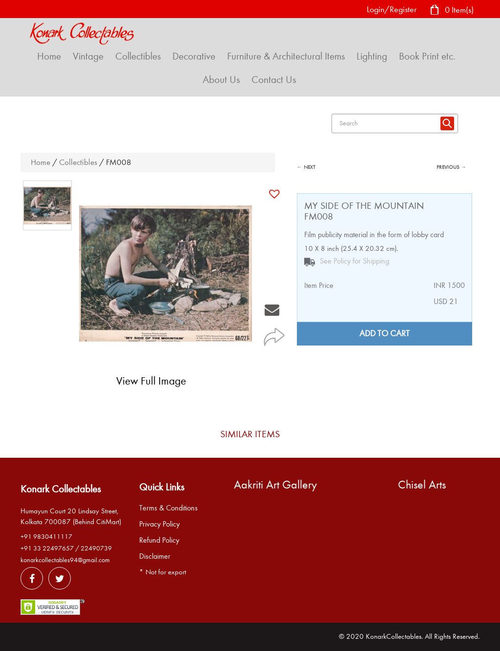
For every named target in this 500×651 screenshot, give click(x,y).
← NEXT (306, 167)
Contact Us (273, 79)
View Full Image (151, 380)
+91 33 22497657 (47, 548)
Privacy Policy (159, 524)
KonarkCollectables (393, 636)
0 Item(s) (452, 10)
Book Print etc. (427, 56)
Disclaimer (154, 556)
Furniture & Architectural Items (286, 56)
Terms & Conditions (168, 508)
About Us (221, 79)
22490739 (96, 548)
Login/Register (392, 9)
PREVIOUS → (451, 167)
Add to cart (384, 333)
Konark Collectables (61, 489)
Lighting (371, 56)
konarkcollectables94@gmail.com (65, 560)
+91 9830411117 (46, 536)
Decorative (193, 56)
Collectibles (138, 56)
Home (49, 56)
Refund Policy (159, 540)
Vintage (88, 56)
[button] (275, 193)
